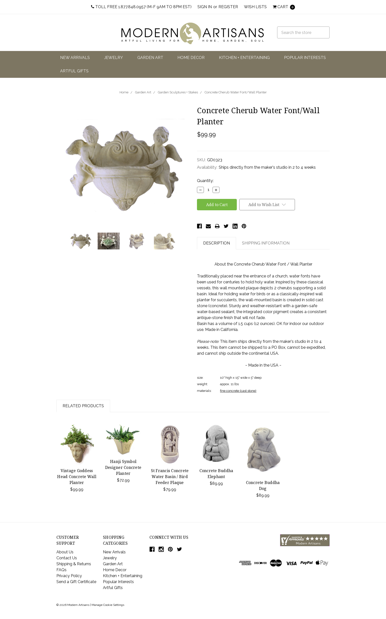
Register (228, 6)
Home (124, 92)
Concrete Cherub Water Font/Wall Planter (236, 92)
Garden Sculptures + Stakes (178, 92)
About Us (64, 552)
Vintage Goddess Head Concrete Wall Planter (76, 476)
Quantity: (205, 180)
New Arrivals (75, 57)
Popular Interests (305, 57)
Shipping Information (266, 243)
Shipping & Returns (73, 564)
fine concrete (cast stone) (238, 391)
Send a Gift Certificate (76, 581)
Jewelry (113, 57)
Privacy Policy (69, 575)
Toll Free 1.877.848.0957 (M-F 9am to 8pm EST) (141, 6)
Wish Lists (255, 6)
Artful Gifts (74, 71)
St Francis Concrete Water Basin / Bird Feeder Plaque (170, 476)
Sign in (204, 6)
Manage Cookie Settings (108, 605)
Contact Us (66, 558)
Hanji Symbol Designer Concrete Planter (123, 467)
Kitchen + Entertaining (244, 57)
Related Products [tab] (83, 406)
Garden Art (150, 57)
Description (216, 243)
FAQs (61, 569)
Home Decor (191, 57)
